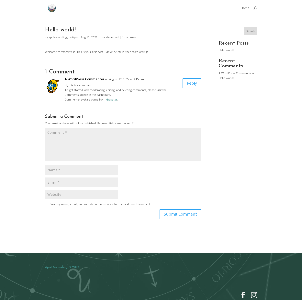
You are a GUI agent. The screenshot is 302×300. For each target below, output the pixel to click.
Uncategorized (110, 37)
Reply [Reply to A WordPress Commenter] (192, 83)
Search (250, 31)
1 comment (129, 37)
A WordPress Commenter (84, 79)
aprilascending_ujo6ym (63, 37)
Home (245, 8)
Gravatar (111, 99)
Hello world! (226, 50)
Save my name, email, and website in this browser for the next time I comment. (100, 204)
